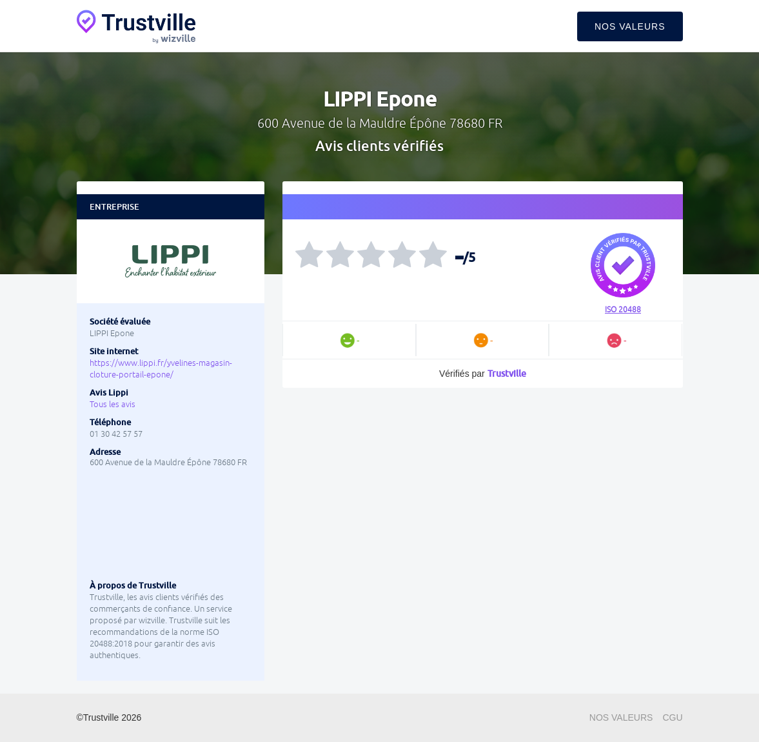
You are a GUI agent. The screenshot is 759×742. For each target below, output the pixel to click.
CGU (672, 717)
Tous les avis (112, 404)
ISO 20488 (623, 309)
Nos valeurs (630, 26)
